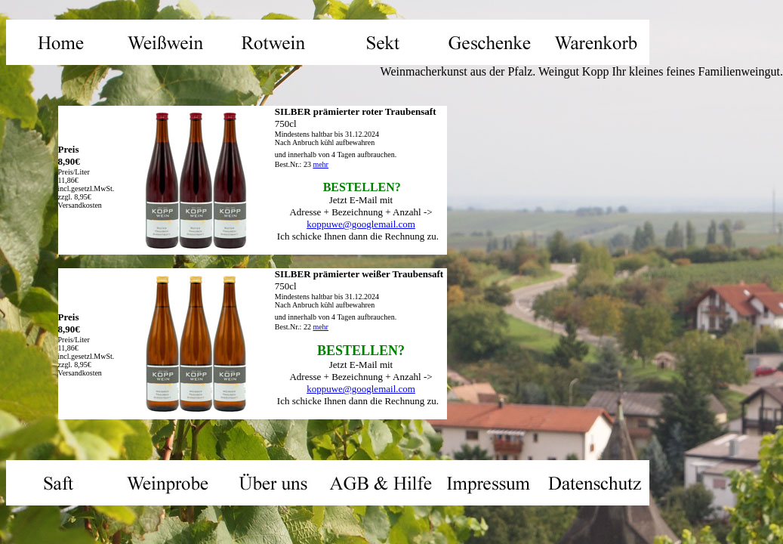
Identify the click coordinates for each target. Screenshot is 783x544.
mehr (320, 164)
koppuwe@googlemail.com (361, 224)
